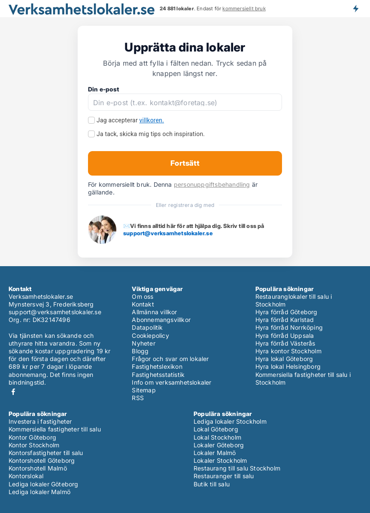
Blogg (140, 351)
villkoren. (152, 120)
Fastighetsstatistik (158, 374)
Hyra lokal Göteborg (284, 358)
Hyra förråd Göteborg (286, 312)
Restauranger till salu (224, 476)
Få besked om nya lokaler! (355, 9)
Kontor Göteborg (32, 437)
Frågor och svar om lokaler (170, 358)
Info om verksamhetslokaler (171, 382)
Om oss (142, 296)
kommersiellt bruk (243, 9)
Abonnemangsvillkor (161, 319)
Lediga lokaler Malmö (39, 491)
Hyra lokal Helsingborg (288, 366)
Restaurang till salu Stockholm (237, 468)
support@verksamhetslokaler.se (168, 233)
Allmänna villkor (154, 312)
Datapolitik (147, 327)
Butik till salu (212, 484)
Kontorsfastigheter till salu (46, 452)
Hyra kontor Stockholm (288, 351)
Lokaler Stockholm (220, 460)
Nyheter (143, 343)
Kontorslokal (26, 476)
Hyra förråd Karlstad (284, 319)
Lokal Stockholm (217, 437)
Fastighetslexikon (157, 366)
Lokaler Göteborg (219, 445)
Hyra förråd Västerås (285, 343)
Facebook (13, 391)
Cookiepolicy (150, 335)
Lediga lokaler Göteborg (44, 484)
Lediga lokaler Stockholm (230, 421)
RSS (138, 397)
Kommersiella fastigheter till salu (55, 429)
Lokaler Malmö (215, 452)
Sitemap (143, 390)
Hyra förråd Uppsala (284, 335)
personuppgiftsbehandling (212, 184)
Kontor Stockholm (34, 445)
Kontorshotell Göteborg (42, 460)
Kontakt (143, 304)
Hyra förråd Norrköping (289, 327)
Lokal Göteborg (216, 429)
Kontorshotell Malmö (38, 468)
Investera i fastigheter (40, 421)
